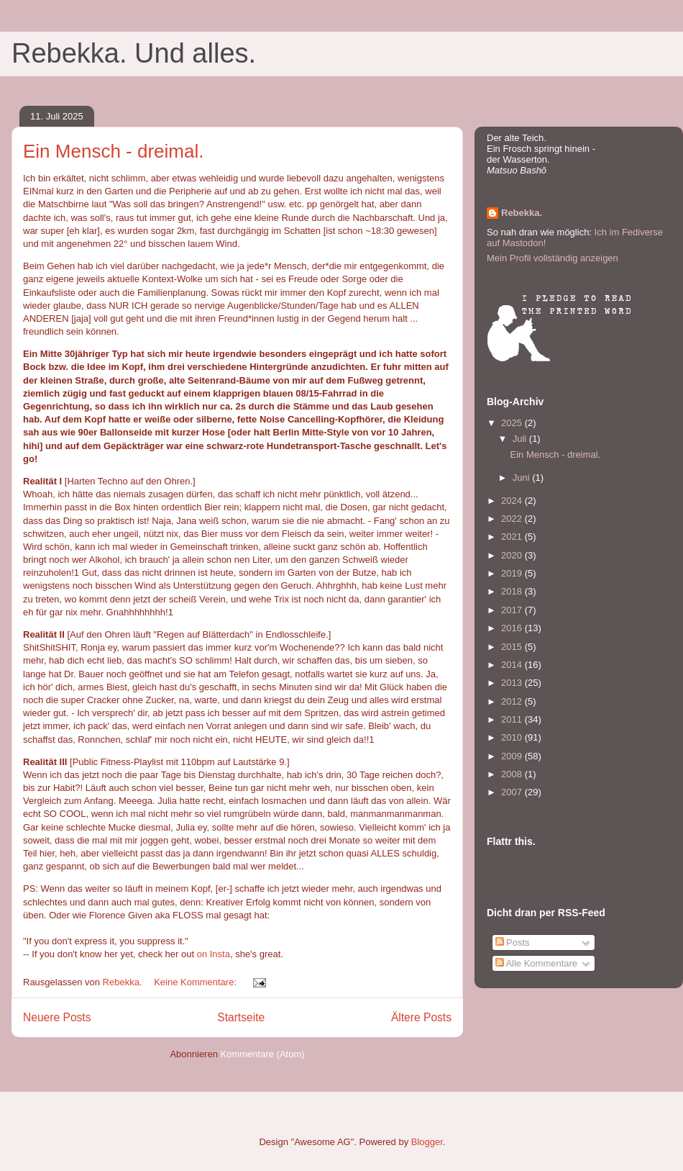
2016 (513, 628)
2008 (513, 774)
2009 (513, 756)
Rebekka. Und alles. (134, 53)
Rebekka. (521, 212)
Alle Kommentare (536, 963)
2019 (513, 573)
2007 (513, 792)
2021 (513, 536)
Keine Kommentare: (196, 982)
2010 (513, 737)
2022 (513, 518)
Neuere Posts (57, 1017)
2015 (513, 646)
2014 (513, 664)
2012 (513, 701)
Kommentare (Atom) (263, 1054)
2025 (513, 422)
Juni (522, 477)
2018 (513, 591)
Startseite (241, 1017)
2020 (513, 555)
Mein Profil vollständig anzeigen (552, 258)
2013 (513, 682)
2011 (513, 719)
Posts (512, 942)
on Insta (213, 954)
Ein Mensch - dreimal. (113, 151)
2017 (513, 610)
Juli (521, 438)
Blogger (427, 1141)
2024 (513, 500)
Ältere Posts (421, 1017)
